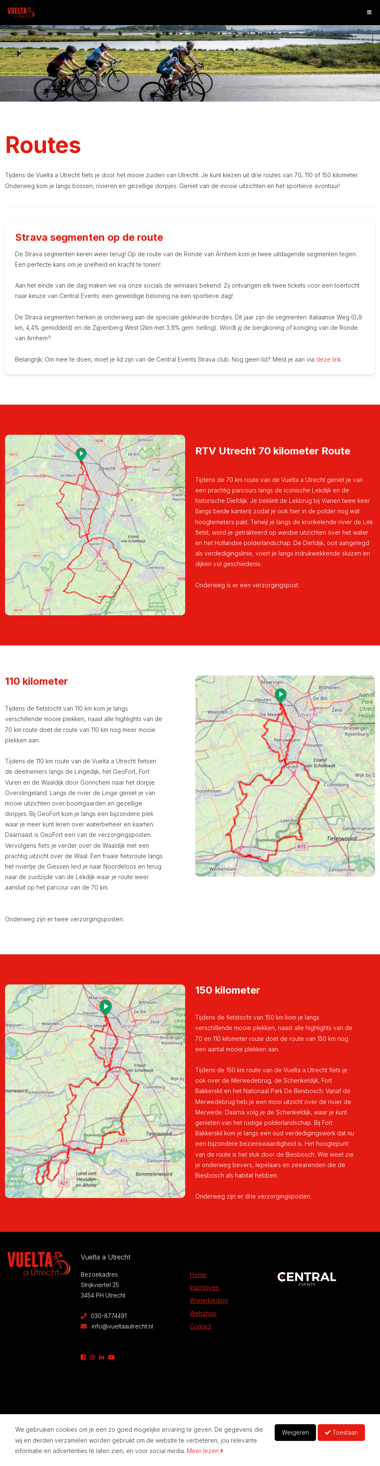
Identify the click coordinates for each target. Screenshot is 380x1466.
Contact (200, 1326)
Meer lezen (205, 1450)
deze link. (328, 359)
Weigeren (295, 1432)
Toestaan (341, 1432)
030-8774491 (104, 1315)
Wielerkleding (209, 1300)
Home (198, 1274)
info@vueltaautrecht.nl (117, 1326)
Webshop (203, 1313)
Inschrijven (204, 1287)
